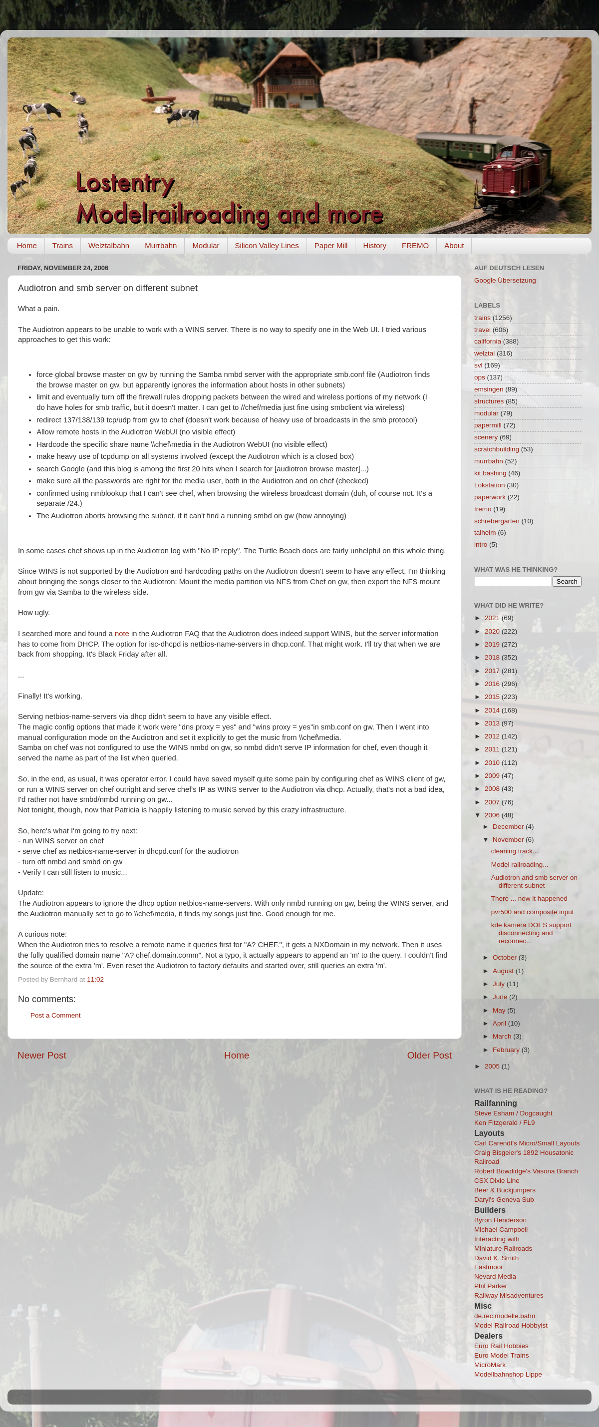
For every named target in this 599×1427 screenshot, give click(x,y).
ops (479, 377)
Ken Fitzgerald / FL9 (504, 1122)
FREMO (415, 245)
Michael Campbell (501, 1229)
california (487, 341)
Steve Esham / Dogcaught (513, 1113)
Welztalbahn (108, 245)
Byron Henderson (500, 1220)
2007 (493, 802)
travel (482, 330)
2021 (493, 618)
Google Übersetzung (505, 280)
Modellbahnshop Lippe (508, 1374)
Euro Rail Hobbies (501, 1346)
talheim (485, 532)
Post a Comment (55, 1015)
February (507, 1050)
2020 (493, 631)
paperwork (490, 497)
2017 (493, 671)
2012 (493, 736)
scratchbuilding (496, 449)
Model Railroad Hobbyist (511, 1325)
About (454, 245)
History (374, 245)
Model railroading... (520, 864)
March (503, 1036)
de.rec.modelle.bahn (504, 1316)
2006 (493, 815)
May (500, 1010)
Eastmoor (488, 1267)
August (504, 971)
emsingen (489, 389)
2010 (493, 762)
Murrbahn (161, 245)
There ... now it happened (529, 898)
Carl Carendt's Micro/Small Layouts (527, 1143)
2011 (493, 749)
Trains (62, 245)
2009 (493, 775)
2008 (493, 788)
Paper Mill (331, 245)
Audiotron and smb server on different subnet (534, 881)
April (500, 1023)
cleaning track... (515, 851)
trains (482, 318)
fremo (483, 509)
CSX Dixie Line (497, 1180)
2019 (493, 644)
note (122, 634)
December (509, 826)
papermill (488, 425)
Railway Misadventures (509, 1295)
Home (27, 245)
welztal (484, 353)
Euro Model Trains (501, 1355)
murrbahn (488, 461)
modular (486, 413)
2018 (493, 657)
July (500, 984)
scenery (486, 437)
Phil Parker (490, 1286)
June (501, 997)
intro (480, 544)
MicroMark (490, 1365)
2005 (493, 1066)
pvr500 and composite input (532, 912)
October (506, 957)
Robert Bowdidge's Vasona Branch (526, 1171)
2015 (493, 697)
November (509, 839)
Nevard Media (495, 1276)
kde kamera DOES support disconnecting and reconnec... (531, 933)
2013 (493, 723)
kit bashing (490, 473)
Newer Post (41, 1055)
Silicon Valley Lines (267, 245)
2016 (493, 684)
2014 (493, 710)
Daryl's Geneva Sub (504, 1199)
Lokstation (489, 485)
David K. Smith (496, 1258)
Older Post (429, 1055)
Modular (205, 245)
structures (489, 401)
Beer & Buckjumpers (505, 1190)
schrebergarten (497, 521)
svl (478, 365)
